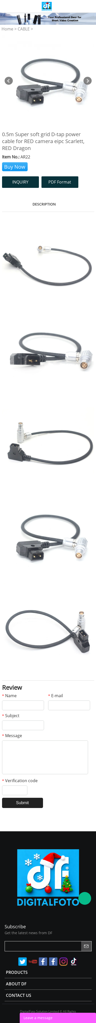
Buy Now (14, 166)
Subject (10, 715)
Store (90, 6)
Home (7, 29)
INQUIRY (20, 182)
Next (87, 81)
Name (9, 695)
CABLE (24, 29)
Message (12, 735)
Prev (9, 81)
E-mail (55, 695)
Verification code (20, 780)
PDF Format (59, 182)
